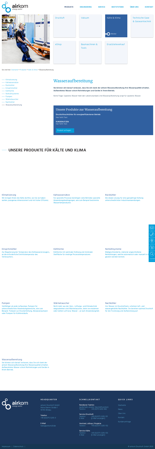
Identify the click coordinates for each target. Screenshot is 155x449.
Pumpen (9, 96)
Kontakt (149, 7)
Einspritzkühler (11, 88)
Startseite (14, 70)
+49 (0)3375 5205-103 (99, 433)
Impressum (6, 446)
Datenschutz (18, 446)
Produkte (69, 7)
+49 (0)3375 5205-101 (99, 416)
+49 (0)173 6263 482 (99, 409)
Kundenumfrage (124, 422)
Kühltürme (10, 91)
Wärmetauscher (12, 99)
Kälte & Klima (32, 70)
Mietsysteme (118, 7)
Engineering (86, 7)
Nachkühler (10, 102)
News (120, 409)
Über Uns (134, 7)
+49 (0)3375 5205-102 (99, 425)
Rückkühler (10, 85)
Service (101, 7)
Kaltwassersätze (12, 82)
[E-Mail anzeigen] (98, 418)
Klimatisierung (11, 79)
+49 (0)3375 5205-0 (48, 418)
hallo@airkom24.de (48, 426)
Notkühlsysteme (12, 93)
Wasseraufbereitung (14, 105)
